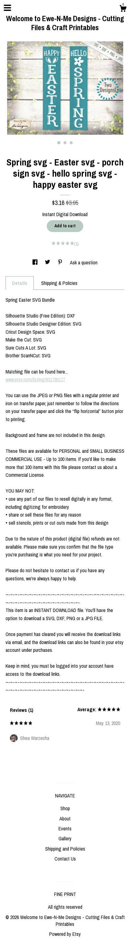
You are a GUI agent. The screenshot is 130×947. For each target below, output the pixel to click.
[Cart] (122, 9)
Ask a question (84, 262)
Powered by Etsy (65, 934)
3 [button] (71, 142)
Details (19, 283)
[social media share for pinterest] (61, 262)
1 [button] (58, 142)
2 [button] (65, 142)
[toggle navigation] (7, 8)
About (65, 818)
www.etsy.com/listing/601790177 (35, 379)
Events (65, 828)
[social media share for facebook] (35, 262)
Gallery (65, 838)
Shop (65, 808)
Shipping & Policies (59, 283)
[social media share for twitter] (48, 262)
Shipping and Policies (65, 848)
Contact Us (65, 858)
